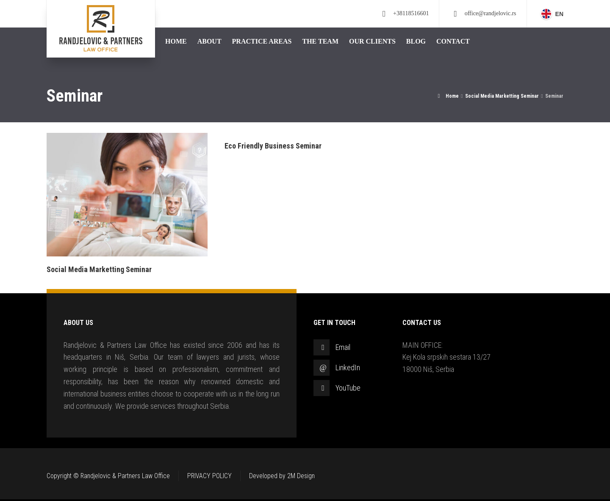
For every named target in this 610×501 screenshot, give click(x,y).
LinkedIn (348, 367)
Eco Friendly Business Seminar (273, 145)
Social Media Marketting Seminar (99, 269)
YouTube (348, 387)
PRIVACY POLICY (209, 476)
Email (343, 347)
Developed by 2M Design (282, 476)
